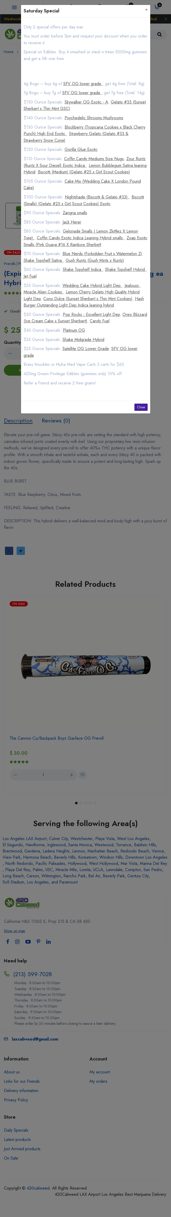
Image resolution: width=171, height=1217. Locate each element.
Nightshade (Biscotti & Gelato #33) (97, 197)
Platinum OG (74, 330)
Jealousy (132, 285)
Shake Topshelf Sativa (43, 260)
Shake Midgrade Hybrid (83, 340)
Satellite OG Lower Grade (86, 349)
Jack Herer (72, 222)
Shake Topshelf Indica (82, 269)
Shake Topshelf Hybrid (125, 269)
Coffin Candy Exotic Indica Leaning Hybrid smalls (80, 238)
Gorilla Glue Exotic (81, 149)
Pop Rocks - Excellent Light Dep (91, 314)
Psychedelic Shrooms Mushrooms (94, 118)
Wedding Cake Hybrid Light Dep (92, 285)
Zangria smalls (75, 213)
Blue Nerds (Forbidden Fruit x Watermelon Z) (102, 254)
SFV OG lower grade (82, 84)
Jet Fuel (30, 276)
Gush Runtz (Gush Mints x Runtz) (95, 260)
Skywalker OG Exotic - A (86, 102)
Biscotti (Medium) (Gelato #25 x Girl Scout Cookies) (84, 172)
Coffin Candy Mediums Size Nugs (94, 159)
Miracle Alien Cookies (43, 292)
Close (141, 407)
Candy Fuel (100, 321)
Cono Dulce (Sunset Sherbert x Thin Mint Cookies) (87, 299)
